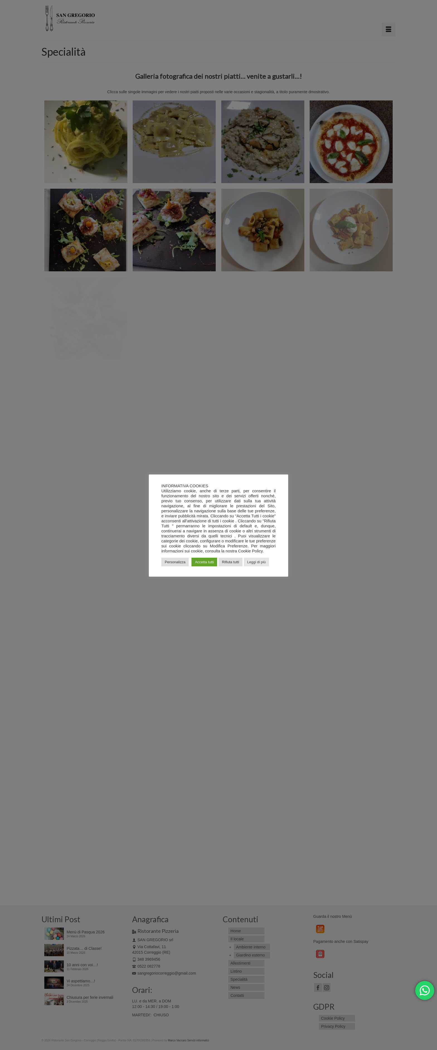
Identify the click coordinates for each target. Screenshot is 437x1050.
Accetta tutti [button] (204, 562)
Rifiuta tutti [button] (230, 562)
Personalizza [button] (175, 562)
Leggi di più (256, 562)
